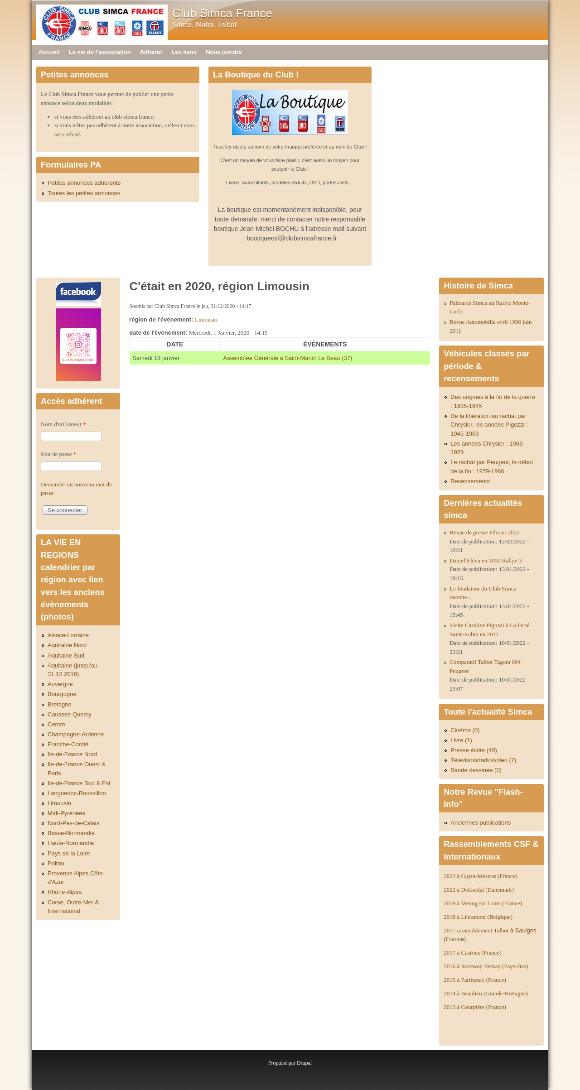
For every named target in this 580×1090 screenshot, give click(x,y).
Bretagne (60, 704)
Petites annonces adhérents (84, 182)
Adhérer (151, 51)
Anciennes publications (480, 822)
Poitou (56, 863)
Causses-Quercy (70, 714)
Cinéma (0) (464, 730)
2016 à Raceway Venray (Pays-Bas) (486, 966)
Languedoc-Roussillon (77, 793)
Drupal (304, 1063)
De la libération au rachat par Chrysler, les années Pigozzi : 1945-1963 (489, 425)
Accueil (49, 51)
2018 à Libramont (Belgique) (478, 916)
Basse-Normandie (71, 833)
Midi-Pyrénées (66, 813)
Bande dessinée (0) (476, 770)
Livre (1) (461, 740)
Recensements (470, 481)
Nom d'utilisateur (63, 424)
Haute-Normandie (71, 843)
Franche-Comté (68, 744)
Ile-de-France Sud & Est (79, 783)
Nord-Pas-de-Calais (73, 823)
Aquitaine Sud (66, 655)
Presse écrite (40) (473, 750)
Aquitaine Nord (67, 645)
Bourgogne (62, 694)
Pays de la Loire (69, 853)
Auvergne (60, 684)
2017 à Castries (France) (472, 952)
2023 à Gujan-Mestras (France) (480, 876)
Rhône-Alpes (65, 891)
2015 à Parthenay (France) (475, 979)
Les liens (184, 51)
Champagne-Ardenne (76, 734)
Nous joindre (224, 51)
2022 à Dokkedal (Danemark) (479, 889)
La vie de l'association (99, 51)
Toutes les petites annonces (84, 193)
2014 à (486, 993)
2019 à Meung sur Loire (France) (483, 903)
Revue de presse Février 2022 (485, 532)
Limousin (206, 319)
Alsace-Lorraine (68, 635)
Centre (56, 724)
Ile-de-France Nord (72, 754)
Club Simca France (222, 13)
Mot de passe (58, 454)
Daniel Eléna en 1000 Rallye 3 (486, 560)
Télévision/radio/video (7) (483, 760)
